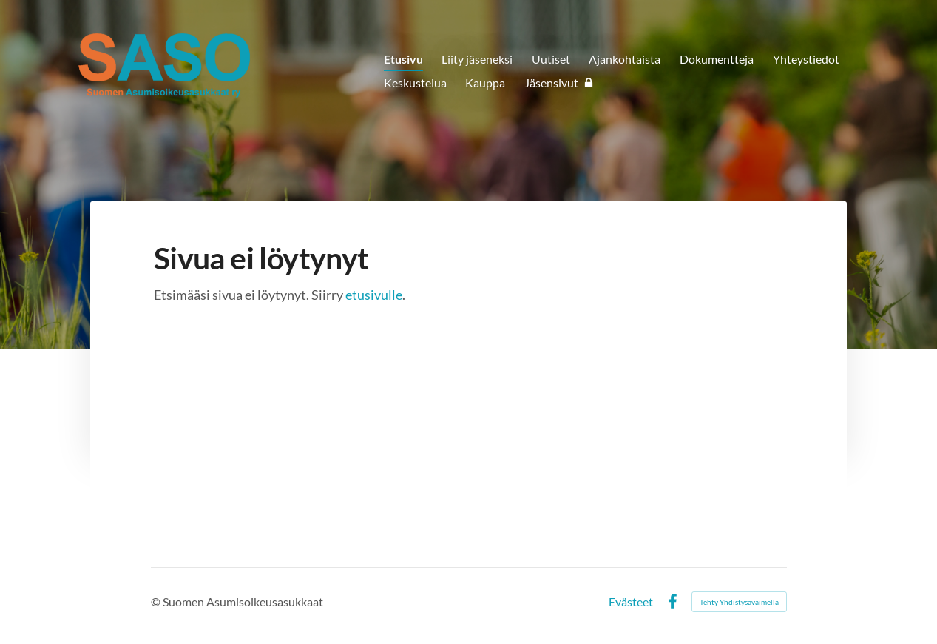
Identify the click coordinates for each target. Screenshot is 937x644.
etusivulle (373, 294)
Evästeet (631, 602)
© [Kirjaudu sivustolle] (157, 601)
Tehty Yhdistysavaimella (739, 601)
